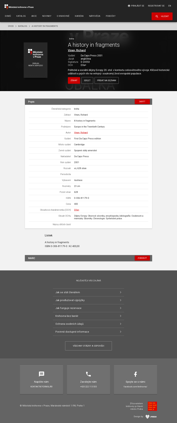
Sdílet (87, 80)
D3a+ (76, 210)
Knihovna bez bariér (66, 315)
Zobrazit (142, 258)
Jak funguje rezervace (68, 308)
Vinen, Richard (77, 50)
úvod (11, 26)
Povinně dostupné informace (72, 331)
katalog (22, 26)
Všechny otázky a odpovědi (88, 346)
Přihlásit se (136, 6)
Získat (74, 80)
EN (169, 6)
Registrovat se (156, 6)
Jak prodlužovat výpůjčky (70, 300)
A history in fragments (45, 26)
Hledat (162, 16)
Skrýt (142, 101)
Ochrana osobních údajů (69, 323)
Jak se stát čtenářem (67, 292)
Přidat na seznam (106, 80)
